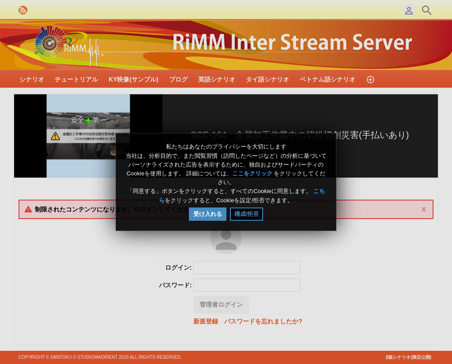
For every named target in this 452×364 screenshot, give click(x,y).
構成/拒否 (246, 214)
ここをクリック (252, 173)
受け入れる (207, 214)
